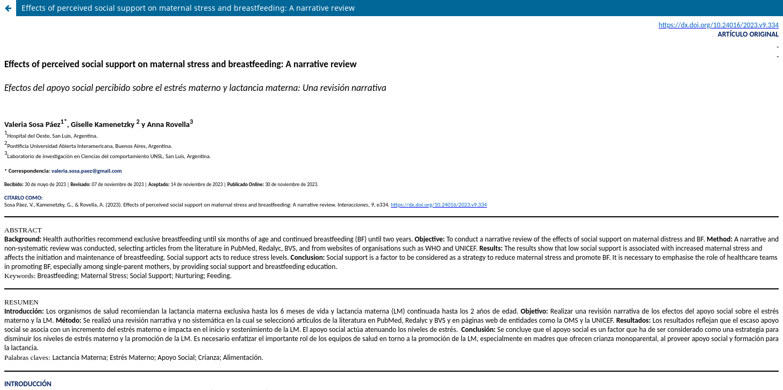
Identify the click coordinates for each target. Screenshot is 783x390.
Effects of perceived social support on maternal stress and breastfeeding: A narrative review (188, 8)
